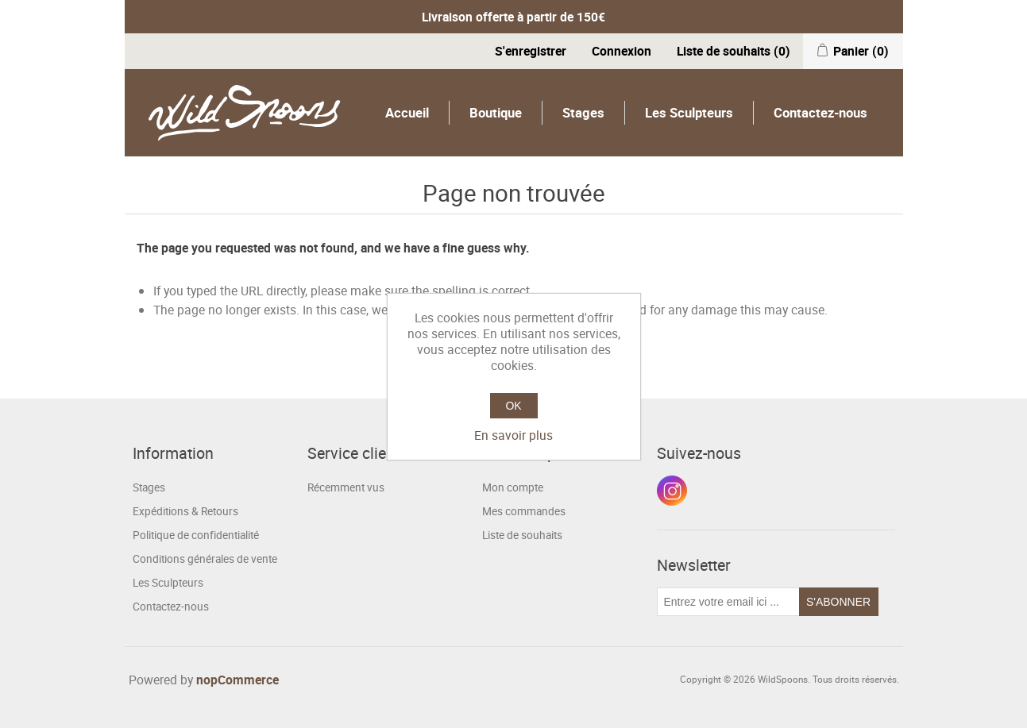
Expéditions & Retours (185, 511)
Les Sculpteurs (689, 112)
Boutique (495, 112)
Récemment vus (345, 487)
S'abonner (838, 601)
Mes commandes (524, 511)
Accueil (407, 112)
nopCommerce (237, 679)
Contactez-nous (820, 112)
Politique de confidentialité (196, 535)
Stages (583, 112)
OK (513, 405)
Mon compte (512, 487)
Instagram (672, 491)
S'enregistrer (530, 51)
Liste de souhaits (522, 535)
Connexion (621, 51)
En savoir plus (513, 435)
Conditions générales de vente (205, 559)
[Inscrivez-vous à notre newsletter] (728, 601)
